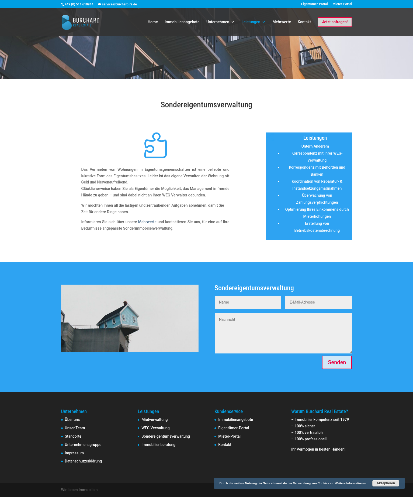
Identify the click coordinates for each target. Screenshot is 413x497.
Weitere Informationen (350, 483)
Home (153, 22)
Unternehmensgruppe (83, 444)
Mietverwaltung (154, 419)
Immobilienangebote (182, 22)
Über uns (72, 419)
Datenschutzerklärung (83, 461)
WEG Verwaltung (155, 428)
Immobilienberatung (158, 444)
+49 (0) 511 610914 (79, 4)
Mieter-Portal (342, 4)
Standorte (73, 436)
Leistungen (250, 22)
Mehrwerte (282, 22)
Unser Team (75, 428)
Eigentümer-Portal (314, 4)
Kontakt (304, 22)
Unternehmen (217, 22)
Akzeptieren (386, 483)
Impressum (74, 453)
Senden (337, 362)
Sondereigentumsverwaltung (165, 436)
